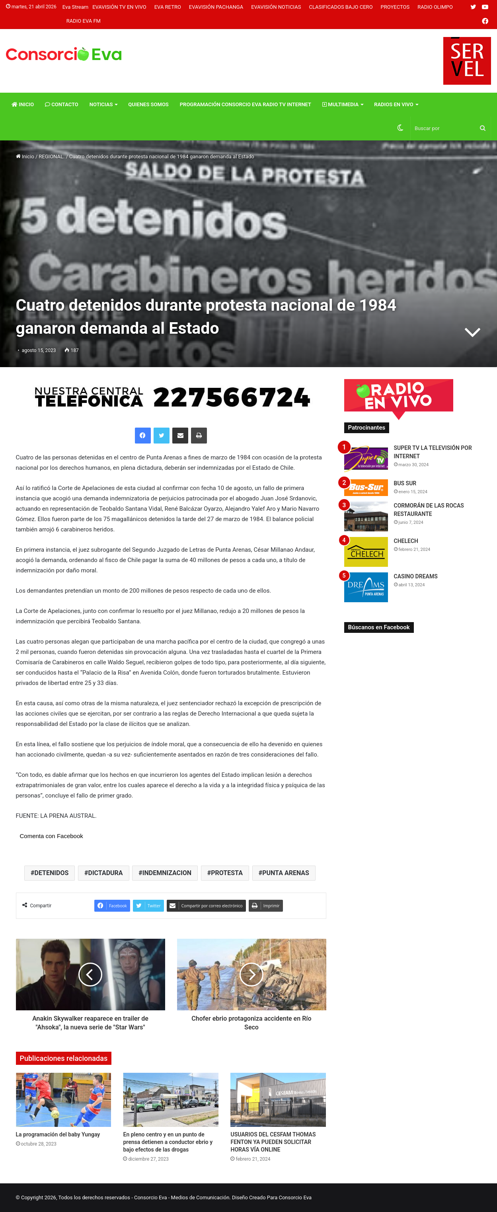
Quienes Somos (148, 104)
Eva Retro (167, 7)
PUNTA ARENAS (285, 873)
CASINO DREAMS (416, 576)
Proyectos (395, 7)
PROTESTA (227, 873)
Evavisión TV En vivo (119, 7)
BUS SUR (405, 483)
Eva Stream (75, 7)
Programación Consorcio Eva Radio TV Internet (245, 104)
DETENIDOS (52, 873)
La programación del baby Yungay (58, 1134)
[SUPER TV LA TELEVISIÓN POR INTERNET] (366, 459)
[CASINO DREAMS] (366, 587)
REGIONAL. (51, 157)
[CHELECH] (366, 552)
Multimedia (340, 104)
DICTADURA (105, 873)
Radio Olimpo (435, 7)
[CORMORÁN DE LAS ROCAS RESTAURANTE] (366, 516)
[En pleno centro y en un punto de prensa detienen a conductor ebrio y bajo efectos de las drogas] (170, 1099)
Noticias (101, 104)
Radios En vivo (393, 104)
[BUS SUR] (366, 487)
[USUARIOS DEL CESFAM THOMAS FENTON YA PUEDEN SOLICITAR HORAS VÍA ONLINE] (278, 1099)
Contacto (61, 104)
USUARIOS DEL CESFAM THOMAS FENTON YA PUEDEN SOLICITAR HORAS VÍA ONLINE (273, 1142)
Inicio (23, 104)
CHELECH (406, 541)
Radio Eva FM (83, 21)
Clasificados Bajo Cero (340, 7)
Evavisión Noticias (276, 7)
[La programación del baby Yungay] (63, 1099)
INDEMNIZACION (166, 873)
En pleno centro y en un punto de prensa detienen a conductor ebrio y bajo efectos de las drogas (167, 1142)
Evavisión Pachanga (216, 7)
